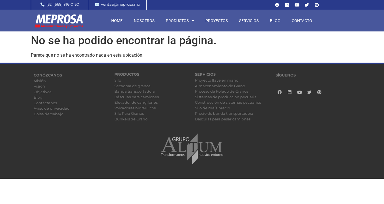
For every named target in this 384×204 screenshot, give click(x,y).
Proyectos (216, 20)
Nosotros (144, 20)
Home (117, 20)
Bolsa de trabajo (48, 114)
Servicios (249, 20)
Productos (180, 21)
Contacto (302, 20)
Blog (275, 20)
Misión (40, 80)
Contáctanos (45, 103)
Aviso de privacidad (52, 108)
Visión (39, 86)
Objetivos (42, 92)
